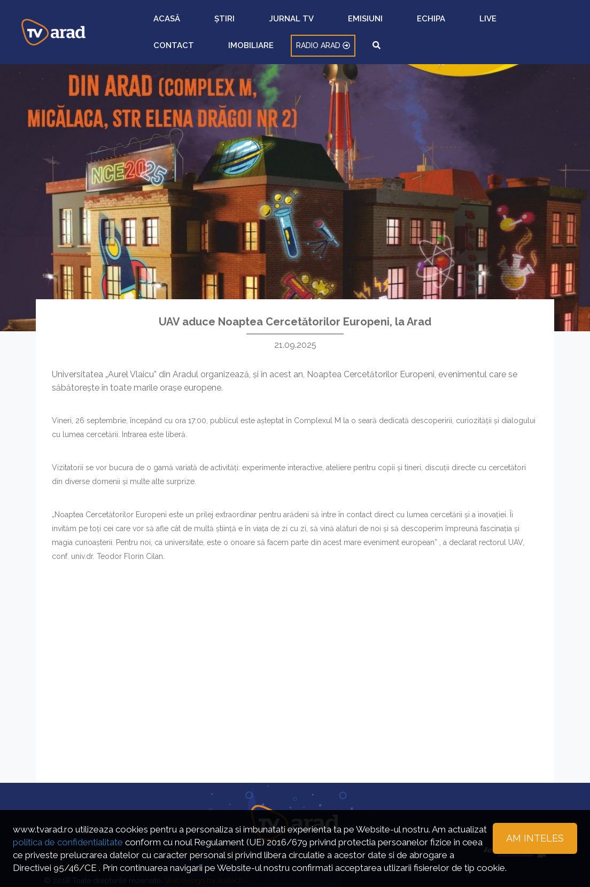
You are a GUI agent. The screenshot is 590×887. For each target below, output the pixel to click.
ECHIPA (331, 24)
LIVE (360, 24)
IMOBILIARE (442, 24)
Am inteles (535, 838)
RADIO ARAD (498, 24)
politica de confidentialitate (68, 842)
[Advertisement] (295, 665)
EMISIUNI (293, 24)
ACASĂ (181, 24)
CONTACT (394, 24)
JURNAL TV (249, 24)
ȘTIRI (211, 24)
